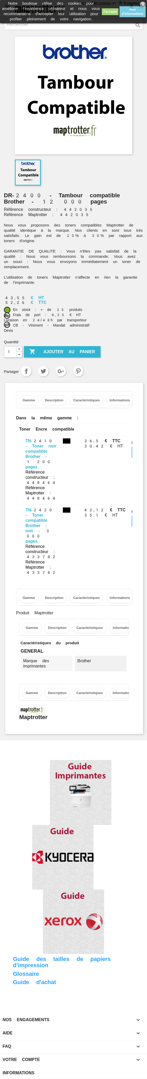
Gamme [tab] (29, 400)
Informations (18, 1072)
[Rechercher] (73, 24)
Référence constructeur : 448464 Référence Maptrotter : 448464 (41, 485)
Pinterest (78, 371)
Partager (26, 371)
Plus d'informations (132, 12)
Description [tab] (54, 400)
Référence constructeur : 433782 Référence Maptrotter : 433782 (41, 559)
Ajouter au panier (62, 351)
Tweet (43, 371)
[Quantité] (10, 352)
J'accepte (110, 12)
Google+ (61, 371)
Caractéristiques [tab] (86, 400)
